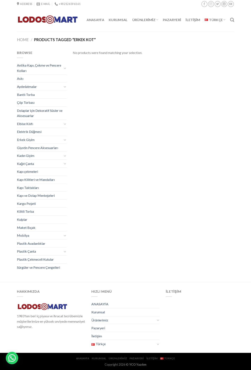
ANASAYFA (95, 20)
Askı (20, 78)
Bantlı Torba (26, 95)
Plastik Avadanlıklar (31, 243)
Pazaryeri (172, 20)
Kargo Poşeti (26, 203)
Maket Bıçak (26, 227)
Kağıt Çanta (25, 164)
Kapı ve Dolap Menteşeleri (36, 195)
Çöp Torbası (26, 102)
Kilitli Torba (25, 211)
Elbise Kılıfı (25, 124)
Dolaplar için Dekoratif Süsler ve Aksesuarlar (39, 113)
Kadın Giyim (25, 156)
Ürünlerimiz (145, 20)
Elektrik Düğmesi (29, 132)
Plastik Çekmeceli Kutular (35, 259)
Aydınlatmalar (27, 86)
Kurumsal (118, 20)
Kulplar (22, 219)
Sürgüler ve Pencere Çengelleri (38, 267)
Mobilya (23, 235)
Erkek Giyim (26, 140)
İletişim (193, 20)
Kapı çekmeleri (27, 171)
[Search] (232, 19)
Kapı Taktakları (28, 188)
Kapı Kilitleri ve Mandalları (36, 179)
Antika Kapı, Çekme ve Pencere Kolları (39, 68)
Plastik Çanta (26, 251)
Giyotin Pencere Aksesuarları (37, 148)
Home (23, 39)
